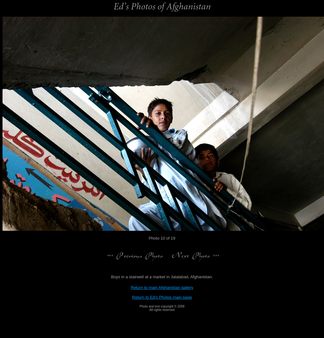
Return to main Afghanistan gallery (162, 287)
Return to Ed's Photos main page (162, 297)
